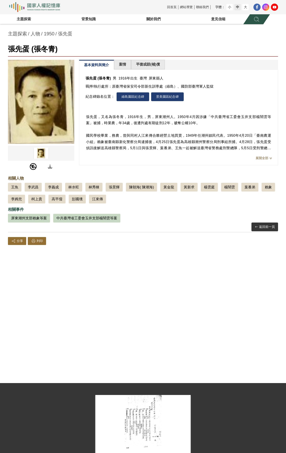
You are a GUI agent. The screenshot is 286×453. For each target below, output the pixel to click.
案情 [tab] (122, 64)
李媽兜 (16, 199)
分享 (17, 241)
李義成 (53, 187)
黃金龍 (168, 187)
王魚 (14, 187)
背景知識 (88, 19)
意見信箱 (218, 19)
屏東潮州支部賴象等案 (29, 218)
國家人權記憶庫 (37, 7)
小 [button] (229, 7)
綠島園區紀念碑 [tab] (133, 96)
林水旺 (73, 187)
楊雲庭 (209, 187)
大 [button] (245, 7)
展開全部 (262, 158)
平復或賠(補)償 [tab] (148, 64)
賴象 (268, 187)
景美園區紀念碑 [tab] (167, 96)
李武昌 (33, 187)
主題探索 (24, 19)
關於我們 (153, 19)
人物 (35, 33)
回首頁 (172, 7)
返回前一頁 (265, 227)
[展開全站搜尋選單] (256, 19)
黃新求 (189, 187)
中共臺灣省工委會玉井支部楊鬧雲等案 (86, 218)
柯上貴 (36, 199)
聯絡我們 (202, 7)
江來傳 (97, 199)
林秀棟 (94, 187)
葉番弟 (249, 187)
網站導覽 (186, 7)
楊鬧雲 (229, 187)
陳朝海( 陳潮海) (141, 187)
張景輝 (114, 187)
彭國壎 (77, 199)
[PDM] (33, 166)
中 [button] (237, 7)
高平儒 (57, 199)
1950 (49, 33)
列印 (37, 241)
